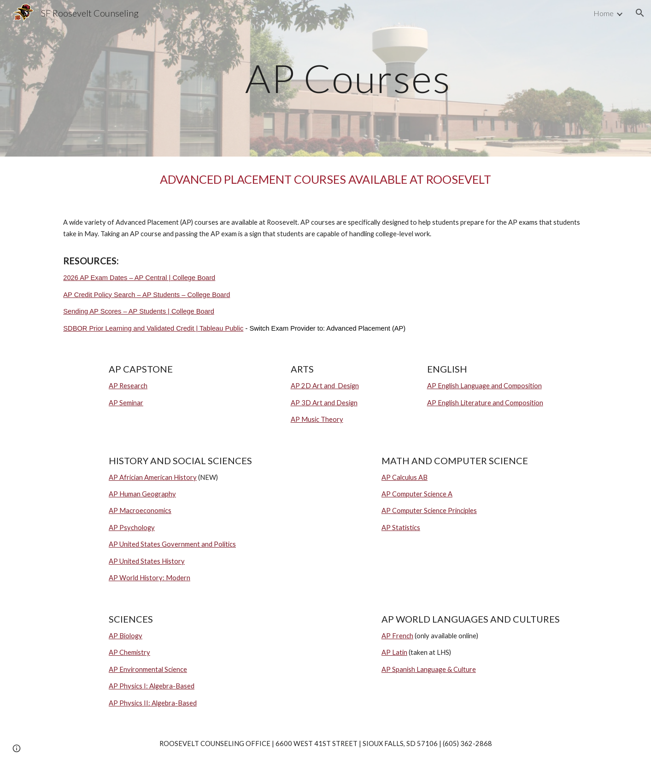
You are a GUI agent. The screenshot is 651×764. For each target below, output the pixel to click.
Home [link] (603, 13)
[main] (348, 78)
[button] (640, 13)
